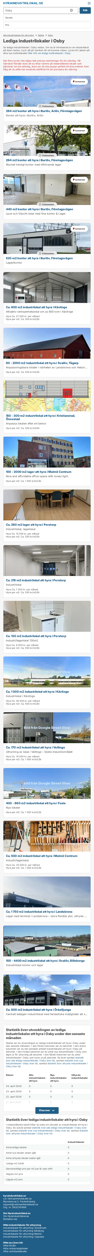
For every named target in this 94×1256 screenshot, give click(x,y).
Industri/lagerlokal (17, 860)
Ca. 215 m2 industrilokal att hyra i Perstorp (36, 580)
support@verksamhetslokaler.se (20, 1204)
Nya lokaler (13, 807)
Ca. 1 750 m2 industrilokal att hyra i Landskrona (39, 911)
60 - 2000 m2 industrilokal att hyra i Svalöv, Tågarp (42, 363)
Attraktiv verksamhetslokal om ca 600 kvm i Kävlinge (39, 311)
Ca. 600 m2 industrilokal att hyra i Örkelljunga (38, 1009)
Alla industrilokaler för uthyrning (18, 35)
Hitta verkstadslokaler (15, 1251)
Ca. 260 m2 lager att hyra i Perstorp (31, 524)
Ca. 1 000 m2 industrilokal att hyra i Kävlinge (37, 691)
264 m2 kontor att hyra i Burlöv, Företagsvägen (39, 160)
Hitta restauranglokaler (15, 1248)
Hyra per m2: (13, 319)
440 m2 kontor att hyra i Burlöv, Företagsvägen (39, 209)
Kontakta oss (10, 1219)
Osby (50, 35)
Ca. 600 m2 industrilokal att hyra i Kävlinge (36, 307)
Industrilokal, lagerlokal (20, 529)
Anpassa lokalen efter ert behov (26, 423)
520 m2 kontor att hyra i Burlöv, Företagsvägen (39, 258)
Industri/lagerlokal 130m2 (22, 640)
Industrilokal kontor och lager (24, 965)
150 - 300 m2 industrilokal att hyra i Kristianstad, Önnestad (40, 417)
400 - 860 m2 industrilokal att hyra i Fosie (36, 803)
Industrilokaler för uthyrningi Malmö (22, 1233)
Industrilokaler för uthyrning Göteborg (23, 1230)
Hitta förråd (9, 1245)
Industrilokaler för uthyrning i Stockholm (24, 1227)
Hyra (8, 316)
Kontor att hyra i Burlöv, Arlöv (24, 115)
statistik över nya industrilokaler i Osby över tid (44, 1130)
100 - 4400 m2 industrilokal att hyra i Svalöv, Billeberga (45, 960)
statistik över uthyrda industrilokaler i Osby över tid (47, 1132)
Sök (85, 10)
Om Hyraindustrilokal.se (16, 1216)
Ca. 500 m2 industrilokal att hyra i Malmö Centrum (41, 856)
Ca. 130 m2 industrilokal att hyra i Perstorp (36, 636)
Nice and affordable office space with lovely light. (37, 476)
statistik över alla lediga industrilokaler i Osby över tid (45, 1059)
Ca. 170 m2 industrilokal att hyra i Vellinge (35, 747)
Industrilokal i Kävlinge (20, 696)
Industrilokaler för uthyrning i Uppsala (23, 1236)
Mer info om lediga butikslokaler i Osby (49, 53)
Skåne (41, 35)
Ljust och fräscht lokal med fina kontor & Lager (36, 213)
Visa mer (44, 1110)
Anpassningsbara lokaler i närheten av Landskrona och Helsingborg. (49, 367)
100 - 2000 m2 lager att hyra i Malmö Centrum (38, 471)
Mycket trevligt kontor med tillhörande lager (33, 164)
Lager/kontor (14, 262)
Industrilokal (14, 584)
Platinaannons (48, 106)
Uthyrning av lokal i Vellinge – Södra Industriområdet (39, 751)
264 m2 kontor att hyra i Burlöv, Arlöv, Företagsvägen (44, 111)
